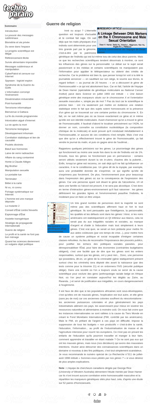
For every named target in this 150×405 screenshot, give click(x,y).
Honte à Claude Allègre (18, 161)
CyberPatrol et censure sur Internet (20, 75)
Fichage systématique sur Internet (19, 193)
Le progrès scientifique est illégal (19, 52)
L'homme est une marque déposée (19, 200)
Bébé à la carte (13, 183)
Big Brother (11, 166)
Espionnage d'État (15, 214)
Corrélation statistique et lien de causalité (22, 139)
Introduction (11, 31)
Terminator (11, 178)
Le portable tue (13, 174)
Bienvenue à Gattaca (16, 112)
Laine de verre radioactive (19, 153)
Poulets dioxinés (14, 144)
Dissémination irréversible (19, 99)
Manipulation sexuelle (17, 170)
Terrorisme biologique (17, 129)
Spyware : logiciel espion (18, 80)
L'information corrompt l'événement (17, 93)
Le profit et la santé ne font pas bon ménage (22, 235)
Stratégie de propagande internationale (18, 224)
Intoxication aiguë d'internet (20, 120)
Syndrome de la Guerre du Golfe (19, 86)
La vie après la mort (16, 124)
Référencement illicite (17, 58)
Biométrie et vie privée (17, 42)
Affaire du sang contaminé (19, 157)
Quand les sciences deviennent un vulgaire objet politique (22, 243)
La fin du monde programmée (21, 116)
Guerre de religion (15, 230)
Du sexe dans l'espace (17, 46)
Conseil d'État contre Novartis (21, 210)
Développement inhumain (19, 133)
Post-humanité (13, 103)
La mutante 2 (12, 205)
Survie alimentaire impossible (21, 62)
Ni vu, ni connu (13, 187)
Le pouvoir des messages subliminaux (19, 36)
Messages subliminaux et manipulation (19, 68)
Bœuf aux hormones (16, 149)
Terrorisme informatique (18, 107)
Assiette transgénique (17, 218)
